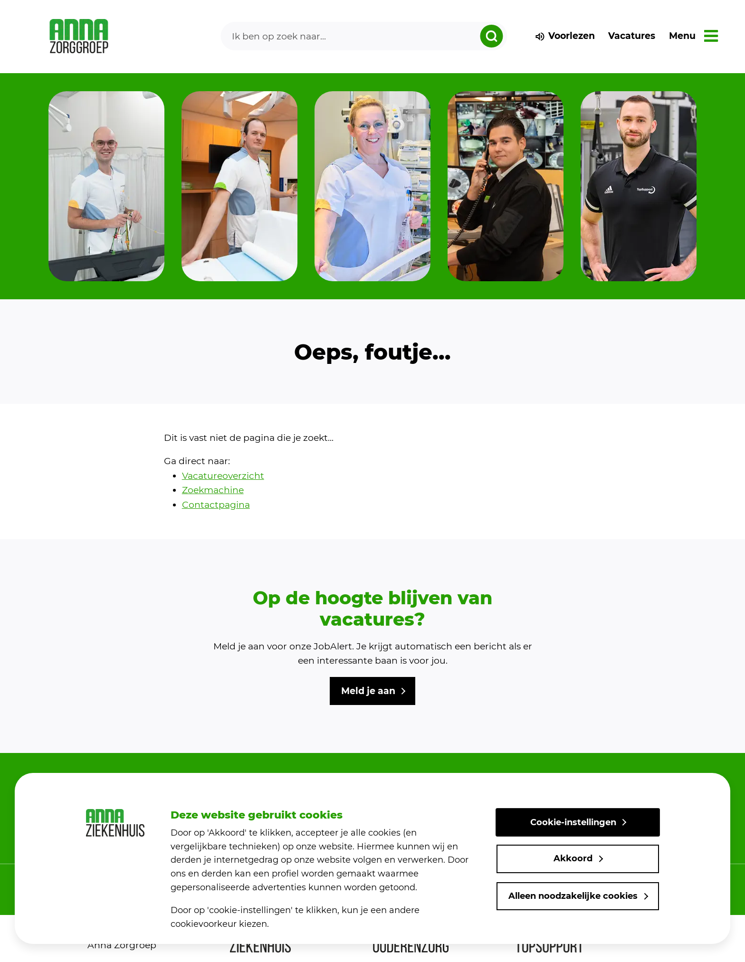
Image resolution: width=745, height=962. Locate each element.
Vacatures (631, 35)
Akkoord (573, 858)
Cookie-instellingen (573, 822)
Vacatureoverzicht (223, 475)
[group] (106, 186)
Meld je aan (368, 691)
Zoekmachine (213, 490)
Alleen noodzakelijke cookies (573, 896)
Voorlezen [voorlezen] (565, 35)
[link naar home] (79, 36)
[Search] (363, 36)
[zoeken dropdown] (491, 36)
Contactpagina (216, 504)
